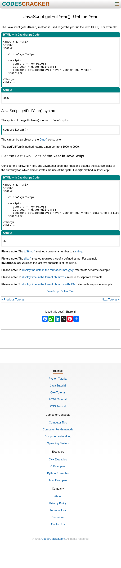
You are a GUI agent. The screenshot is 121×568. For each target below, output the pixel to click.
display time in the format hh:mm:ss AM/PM (48, 304)
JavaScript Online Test (60, 311)
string (78, 271)
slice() (27, 278)
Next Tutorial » (111, 319)
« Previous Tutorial (12, 319)
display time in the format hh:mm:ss (44, 297)
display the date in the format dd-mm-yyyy (47, 290)
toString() (29, 271)
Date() (43, 150)
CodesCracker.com (53, 558)
